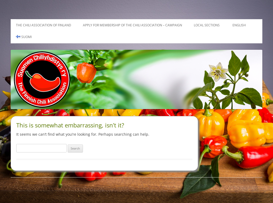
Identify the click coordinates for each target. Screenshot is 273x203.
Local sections (207, 25)
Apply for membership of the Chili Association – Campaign (132, 25)
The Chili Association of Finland (43, 25)
